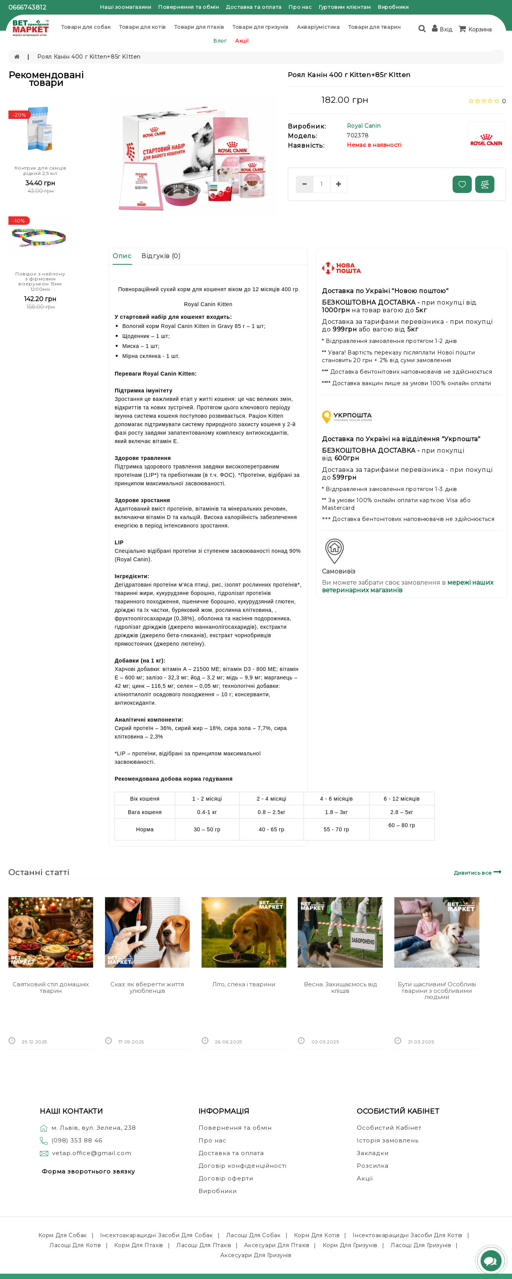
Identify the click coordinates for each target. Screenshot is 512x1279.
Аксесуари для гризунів (255, 1255)
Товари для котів (142, 27)
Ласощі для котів (75, 1245)
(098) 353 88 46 (76, 1140)
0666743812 (27, 7)
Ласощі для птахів (203, 1245)
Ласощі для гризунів (421, 1245)
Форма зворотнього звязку (88, 1171)
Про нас (300, 7)
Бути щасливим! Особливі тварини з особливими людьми (437, 990)
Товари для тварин (374, 27)
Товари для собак (86, 27)
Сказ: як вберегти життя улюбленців (147, 987)
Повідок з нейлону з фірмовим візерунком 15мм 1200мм (40, 281)
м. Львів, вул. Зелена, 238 (88, 1127)
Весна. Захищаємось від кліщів (340, 987)
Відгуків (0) (161, 256)
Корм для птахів (138, 1245)
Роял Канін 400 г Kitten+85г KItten (89, 56)
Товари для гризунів (260, 27)
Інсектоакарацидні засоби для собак (156, 1235)
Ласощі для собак (253, 1235)
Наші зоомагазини (125, 7)
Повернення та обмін (188, 7)
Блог (219, 41)
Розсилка (373, 1165)
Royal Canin (364, 125)
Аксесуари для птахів (276, 1245)
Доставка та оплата (254, 7)
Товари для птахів (199, 27)
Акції (241, 41)
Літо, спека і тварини (243, 984)
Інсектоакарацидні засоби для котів (407, 1235)
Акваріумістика (318, 27)
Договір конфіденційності (243, 1165)
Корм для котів (317, 1235)
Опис (122, 256)
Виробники (393, 7)
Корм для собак (62, 1235)
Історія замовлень (387, 1140)
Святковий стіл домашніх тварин (51, 987)
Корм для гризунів (350, 1245)
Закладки (373, 1153)
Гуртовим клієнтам (345, 7)
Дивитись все (479, 872)
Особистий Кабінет (389, 1127)
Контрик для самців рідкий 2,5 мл (40, 170)
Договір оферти (226, 1178)
